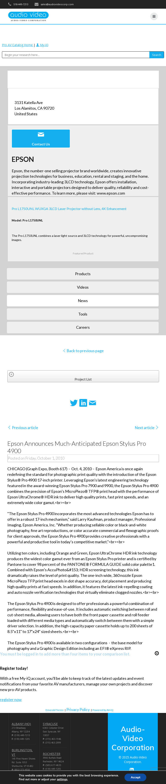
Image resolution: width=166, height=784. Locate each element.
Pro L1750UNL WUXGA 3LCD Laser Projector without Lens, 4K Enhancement (69, 209)
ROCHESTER (51, 754)
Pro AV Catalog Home (18, 45)
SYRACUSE (50, 724)
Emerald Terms (55, 710)
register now (11, 699)
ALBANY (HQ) (21, 724)
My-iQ (42, 45)
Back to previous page (83, 350)
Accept (135, 777)
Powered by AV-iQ (103, 710)
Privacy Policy (78, 709)
